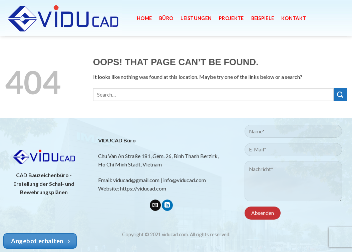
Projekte (231, 18)
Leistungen (196, 18)
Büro (166, 18)
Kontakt (293, 18)
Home (144, 18)
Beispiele (262, 18)
